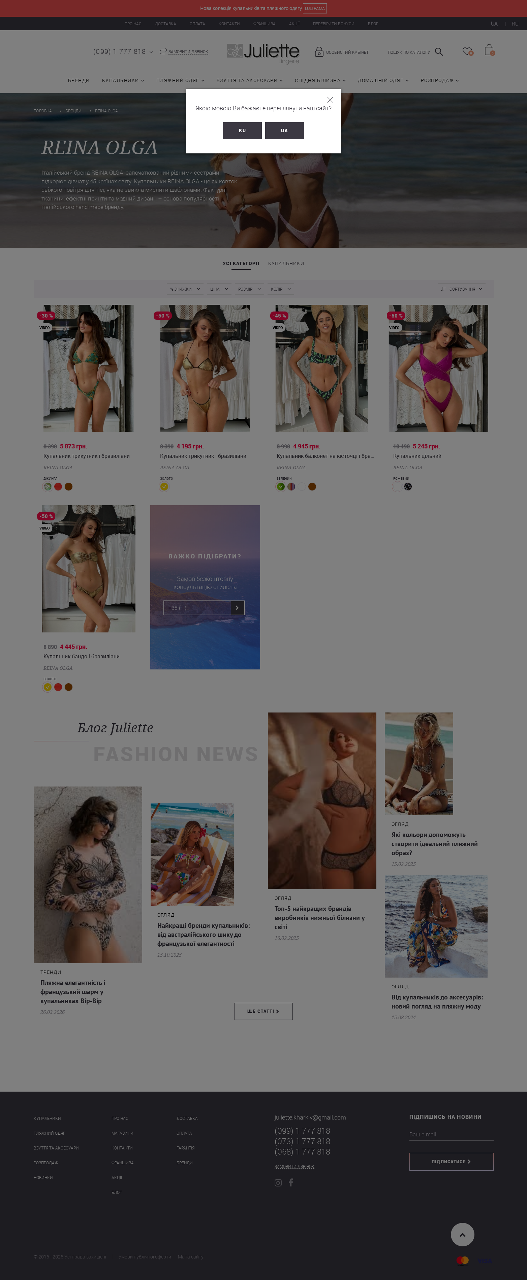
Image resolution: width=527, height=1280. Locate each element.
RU (242, 130)
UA (284, 130)
